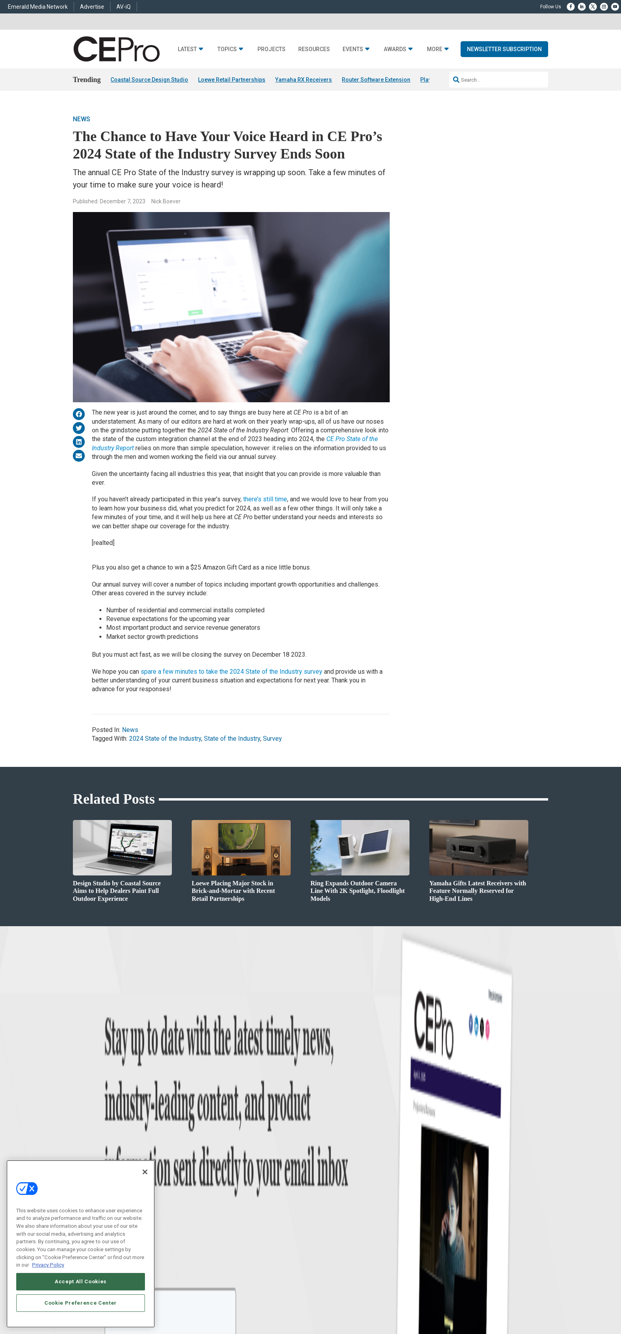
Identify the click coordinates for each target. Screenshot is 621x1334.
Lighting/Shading (227, 1173)
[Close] (145, 1172)
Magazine (320, 1153)
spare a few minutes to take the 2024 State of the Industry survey (231, 671)
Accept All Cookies (81, 1281)
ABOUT (205, 1265)
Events (353, 49)
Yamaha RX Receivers (303, 79)
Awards (395, 49)
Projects (271, 49)
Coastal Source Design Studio (149, 79)
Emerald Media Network (38, 7)
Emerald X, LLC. (490, 1253)
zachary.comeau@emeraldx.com (445, 1160)
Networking (221, 1133)
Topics (227, 49)
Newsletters (322, 1163)
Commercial (221, 1143)
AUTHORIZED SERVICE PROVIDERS (280, 1265)
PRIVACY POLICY (526, 1265)
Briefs (114, 1143)
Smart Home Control (230, 1153)
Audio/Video (221, 1163)
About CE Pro (324, 1143)
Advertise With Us (329, 1133)
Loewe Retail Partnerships (231, 79)
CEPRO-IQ (321, 1173)
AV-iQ (123, 7)
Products (117, 1153)
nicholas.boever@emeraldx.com (445, 1190)
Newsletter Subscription (504, 49)
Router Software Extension (376, 79)
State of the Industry (232, 738)
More (434, 49)
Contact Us (423, 1201)
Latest (187, 49)
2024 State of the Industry (165, 738)
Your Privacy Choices (427, 1265)
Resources (314, 49)
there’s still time (265, 499)
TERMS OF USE (487, 1265)
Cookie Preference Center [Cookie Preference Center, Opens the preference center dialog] (80, 1303)
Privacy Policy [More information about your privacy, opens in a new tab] (48, 1265)
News (81, 119)
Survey (272, 738)
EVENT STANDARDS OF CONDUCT (359, 1265)
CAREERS (227, 1265)
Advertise (92, 7)
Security (217, 1183)
